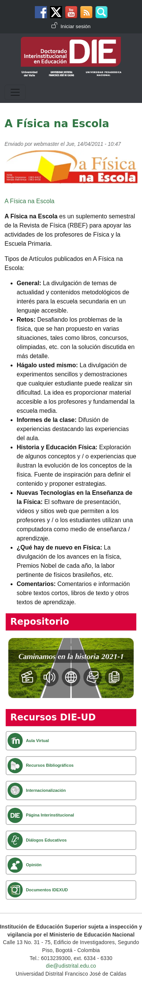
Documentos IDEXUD (47, 890)
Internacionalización (46, 790)
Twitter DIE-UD (56, 12)
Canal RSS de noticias (86, 12)
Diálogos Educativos (46, 840)
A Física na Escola (30, 201)
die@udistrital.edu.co (71, 966)
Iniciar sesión (76, 26)
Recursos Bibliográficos (49, 765)
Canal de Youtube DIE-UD (71, 12)
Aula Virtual (37, 740)
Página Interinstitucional (50, 815)
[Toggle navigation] (15, 92)
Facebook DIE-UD (41, 12)
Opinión (33, 864)
